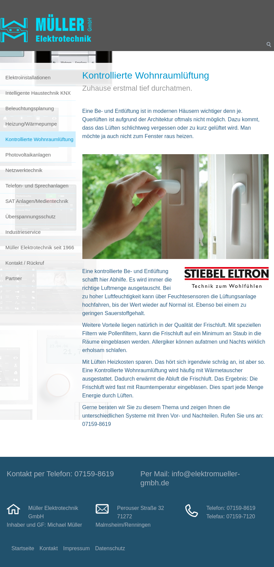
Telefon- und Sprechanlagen (37, 185)
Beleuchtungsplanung (29, 108)
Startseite (22, 548)
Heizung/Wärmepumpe (31, 124)
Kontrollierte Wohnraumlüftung (39, 139)
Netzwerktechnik (23, 170)
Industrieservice (23, 232)
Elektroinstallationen (27, 77)
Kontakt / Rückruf (24, 263)
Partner (13, 278)
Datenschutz (110, 548)
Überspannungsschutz (30, 216)
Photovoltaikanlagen (28, 155)
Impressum (76, 548)
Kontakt (49, 548)
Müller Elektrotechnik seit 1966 (39, 247)
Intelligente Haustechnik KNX (38, 93)
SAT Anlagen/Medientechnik (36, 201)
